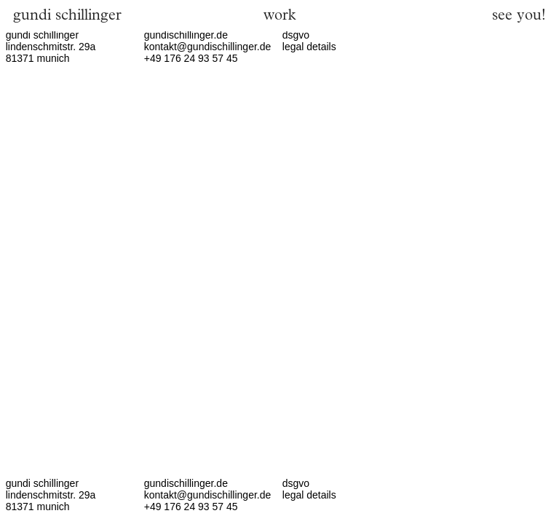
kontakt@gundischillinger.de (207, 46)
